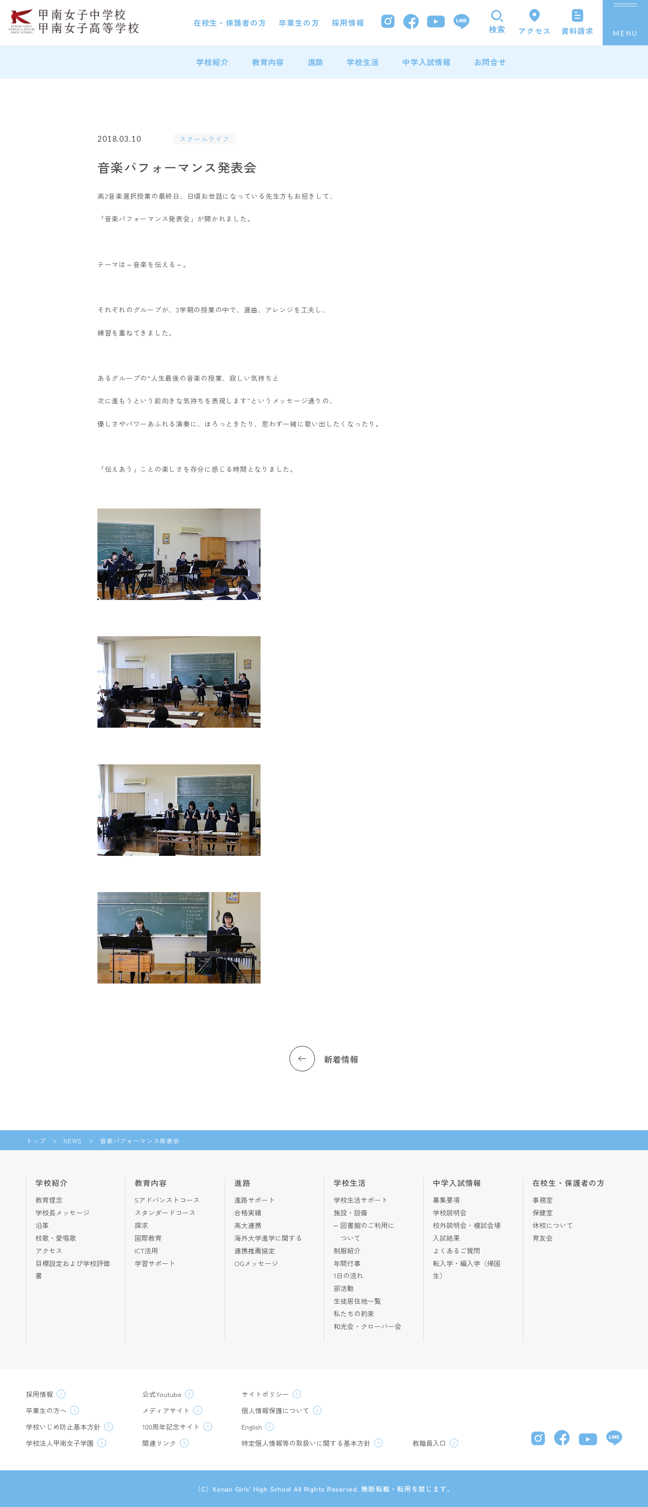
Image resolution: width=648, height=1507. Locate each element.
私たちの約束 (354, 1313)
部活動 (344, 1288)
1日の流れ (348, 1275)
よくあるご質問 (456, 1250)
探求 (141, 1225)
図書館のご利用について (367, 1231)
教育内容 (268, 62)
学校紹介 (212, 62)
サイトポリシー (265, 1394)
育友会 (542, 1238)
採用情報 (348, 22)
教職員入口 (429, 1443)
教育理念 (49, 1200)
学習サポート (155, 1263)
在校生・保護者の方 (229, 22)
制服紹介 (347, 1250)
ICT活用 (146, 1250)
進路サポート (254, 1200)
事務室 (542, 1200)
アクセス (49, 1250)
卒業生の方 (299, 22)
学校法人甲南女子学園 (60, 1443)
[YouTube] (436, 22)
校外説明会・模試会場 (467, 1225)
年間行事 (347, 1263)
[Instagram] (388, 22)
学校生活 (363, 62)
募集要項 (446, 1200)
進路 (316, 62)
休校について (552, 1225)
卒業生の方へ (46, 1410)
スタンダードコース (165, 1212)
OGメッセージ (256, 1263)
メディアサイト (166, 1410)
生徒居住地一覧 (357, 1300)
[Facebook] (411, 23)
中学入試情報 (426, 62)
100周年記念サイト (171, 1426)
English (252, 1426)
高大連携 (247, 1225)
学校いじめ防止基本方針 (63, 1426)
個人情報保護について (275, 1410)
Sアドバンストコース (167, 1200)
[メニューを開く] (625, 22)
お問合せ (490, 62)
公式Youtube (161, 1394)
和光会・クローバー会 (367, 1326)
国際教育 (148, 1238)
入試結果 (446, 1238)
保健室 (542, 1212)
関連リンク (159, 1443)
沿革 (42, 1225)
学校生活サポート (361, 1200)
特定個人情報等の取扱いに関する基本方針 (306, 1443)
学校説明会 (450, 1212)
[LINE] (461, 22)
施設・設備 (351, 1212)
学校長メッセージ (62, 1212)
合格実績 (247, 1212)
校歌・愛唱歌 (55, 1238)
